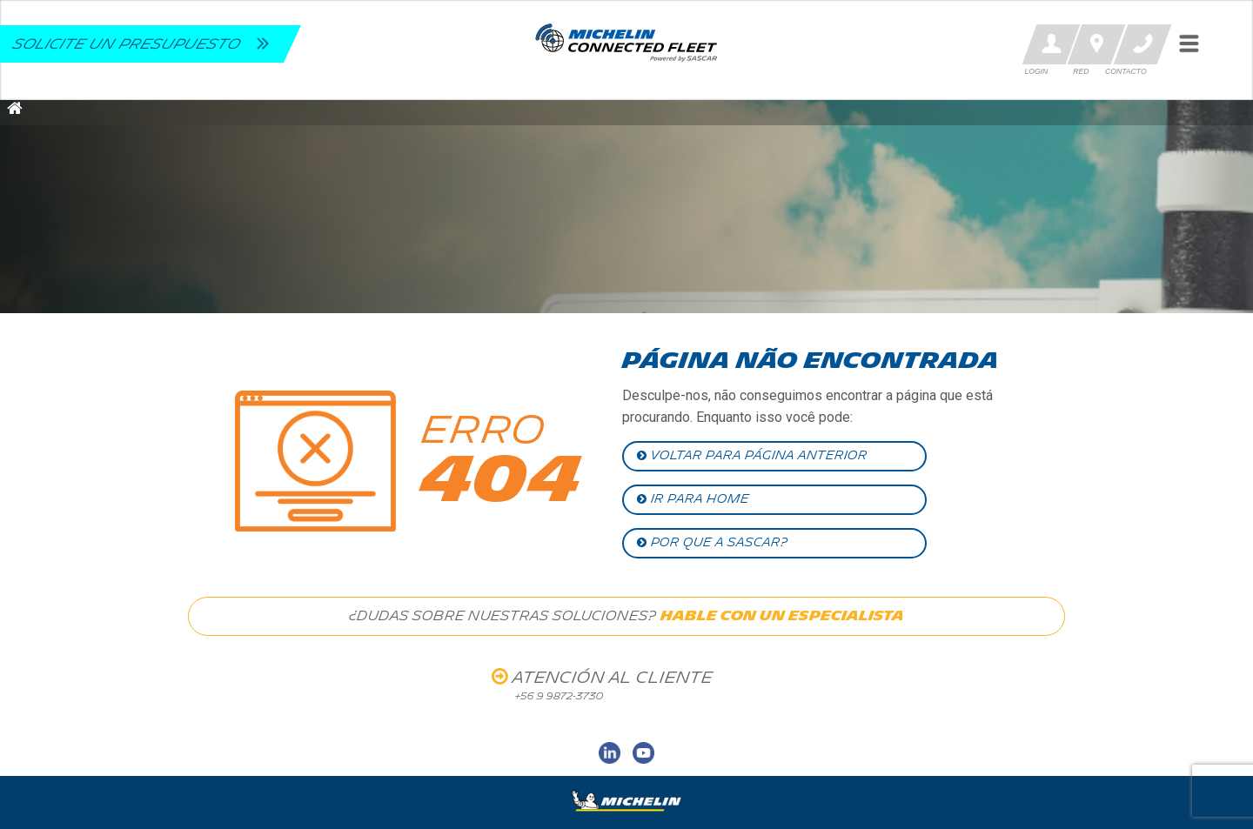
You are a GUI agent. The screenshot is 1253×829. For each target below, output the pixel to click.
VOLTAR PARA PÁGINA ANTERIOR (752, 455)
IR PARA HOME (693, 498)
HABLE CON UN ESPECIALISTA (782, 616)
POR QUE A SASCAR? (712, 542)
